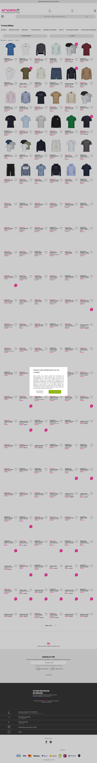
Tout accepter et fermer (55, 391)
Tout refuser (39, 391)
